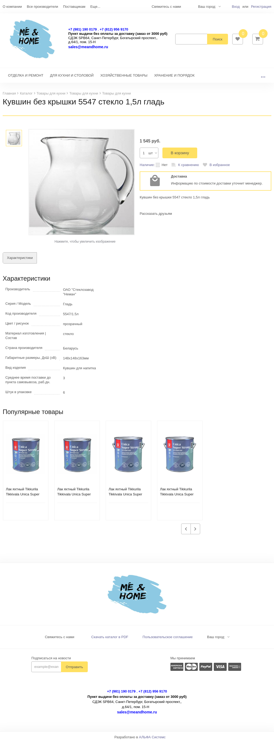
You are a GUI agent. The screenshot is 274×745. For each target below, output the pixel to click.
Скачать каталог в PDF (109, 640)
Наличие (147, 167)
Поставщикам (74, 7)
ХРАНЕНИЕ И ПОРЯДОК (174, 78)
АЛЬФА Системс (152, 740)
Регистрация (261, 7)
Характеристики (20, 260)
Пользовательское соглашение (168, 640)
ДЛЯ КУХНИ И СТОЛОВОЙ (72, 78)
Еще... (95, 7)
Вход (235, 7)
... (263, 78)
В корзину (180, 155)
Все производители (42, 7)
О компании (12, 7)
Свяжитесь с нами (59, 640)
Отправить (74, 670)
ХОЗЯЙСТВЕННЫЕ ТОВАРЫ (123, 78)
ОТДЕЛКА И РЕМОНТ (25, 78)
